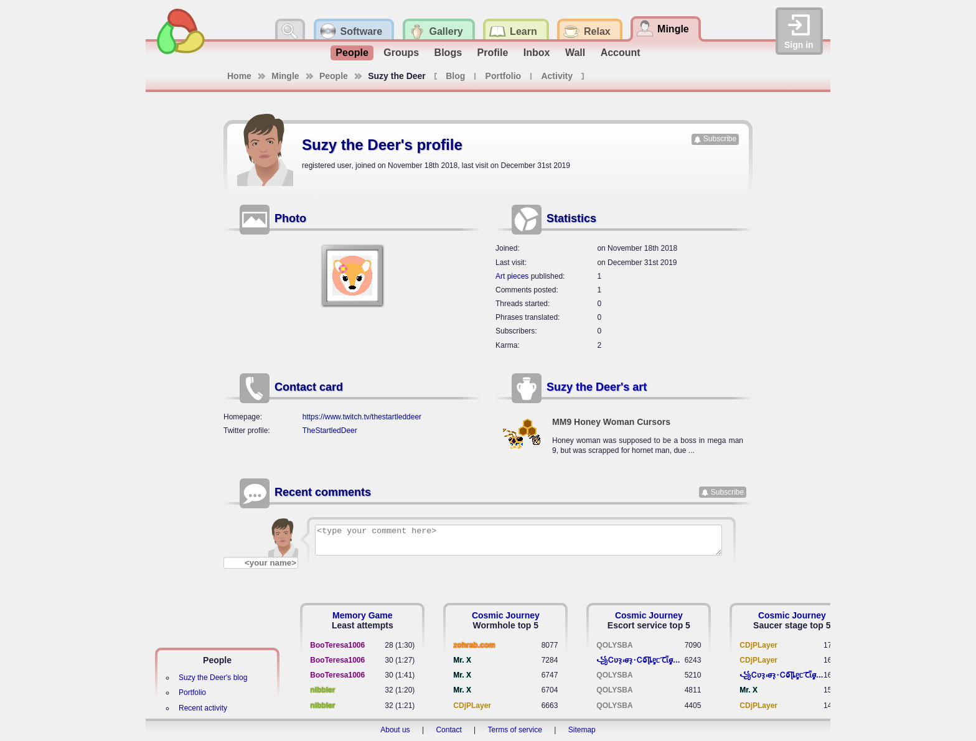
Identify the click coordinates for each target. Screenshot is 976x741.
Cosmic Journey (506, 615)
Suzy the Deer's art (597, 387)
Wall (575, 52)
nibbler (322, 690)
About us (395, 729)
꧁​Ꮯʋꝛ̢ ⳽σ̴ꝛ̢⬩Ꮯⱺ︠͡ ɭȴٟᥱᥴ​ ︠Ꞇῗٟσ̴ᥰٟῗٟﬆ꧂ (640, 660)
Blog (455, 76)
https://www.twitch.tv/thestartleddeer (362, 416)
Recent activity (203, 708)
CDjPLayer (472, 705)
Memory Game (362, 615)
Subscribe (719, 138)
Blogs (448, 52)
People (352, 52)
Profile (493, 52)
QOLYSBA (614, 645)
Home (239, 76)
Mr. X (462, 660)
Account (620, 52)
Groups (401, 52)
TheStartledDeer (330, 430)
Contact (448, 729)
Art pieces (511, 276)
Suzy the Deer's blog (213, 677)
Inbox (536, 52)
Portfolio (504, 76)
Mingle (285, 76)
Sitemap (582, 729)
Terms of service (515, 729)
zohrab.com (474, 645)
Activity (557, 76)
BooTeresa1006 (337, 645)
